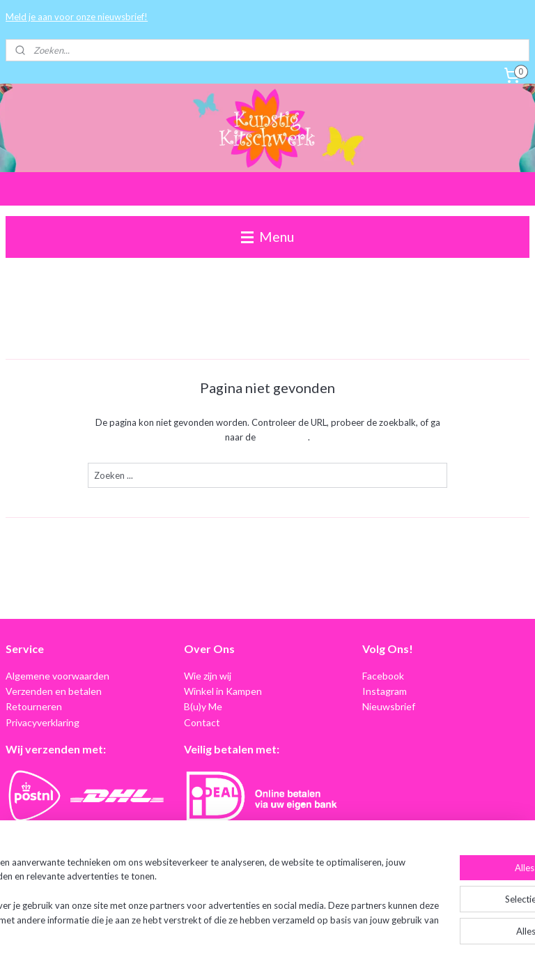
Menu (267, 237)
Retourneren (34, 706)
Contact (202, 722)
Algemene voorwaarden (57, 676)
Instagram (384, 691)
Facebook (383, 676)
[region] (175, 893)
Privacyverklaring (42, 722)
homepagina (283, 437)
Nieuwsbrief (388, 706)
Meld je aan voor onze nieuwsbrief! (77, 16)
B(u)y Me (203, 706)
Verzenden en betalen (54, 691)
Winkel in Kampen (223, 691)
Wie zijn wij (207, 676)
